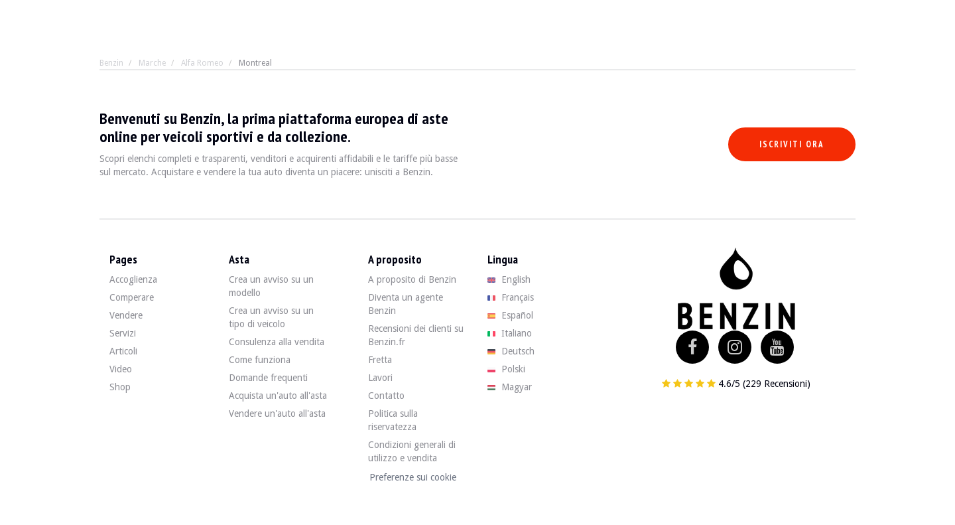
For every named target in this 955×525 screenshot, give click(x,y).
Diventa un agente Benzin (405, 304)
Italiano (509, 333)
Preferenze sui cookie (412, 477)
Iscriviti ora (791, 144)
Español (510, 315)
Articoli (123, 351)
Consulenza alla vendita (276, 342)
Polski (506, 369)
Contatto (386, 395)
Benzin (111, 63)
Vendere (126, 315)
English (509, 279)
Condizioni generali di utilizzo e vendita (412, 451)
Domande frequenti (268, 377)
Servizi (122, 333)
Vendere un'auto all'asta (277, 413)
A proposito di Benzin (412, 279)
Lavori (380, 377)
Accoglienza (133, 279)
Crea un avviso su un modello (271, 286)
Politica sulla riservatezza (393, 420)
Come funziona (259, 359)
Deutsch (511, 351)
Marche (152, 63)
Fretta (380, 359)
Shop (120, 387)
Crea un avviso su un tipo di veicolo (271, 317)
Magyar (509, 387)
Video (120, 369)
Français (510, 297)
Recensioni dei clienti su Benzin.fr (416, 335)
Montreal (255, 63)
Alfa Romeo (202, 63)
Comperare (131, 297)
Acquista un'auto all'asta (278, 395)
